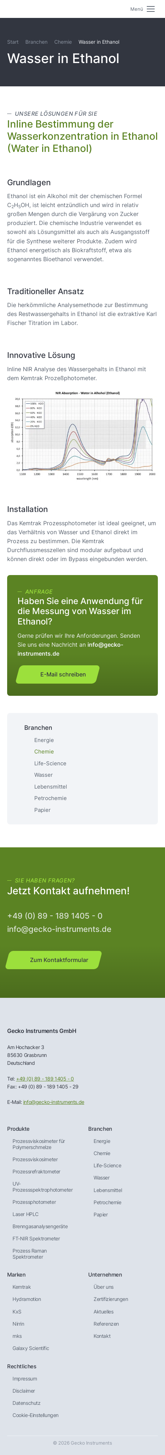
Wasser (43, 774)
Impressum (24, 1379)
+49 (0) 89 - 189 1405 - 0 (54, 915)
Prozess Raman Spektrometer (29, 1254)
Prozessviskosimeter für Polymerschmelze (38, 1144)
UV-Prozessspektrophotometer (42, 1187)
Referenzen (106, 1324)
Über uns (104, 1287)
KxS (16, 1312)
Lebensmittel (50, 786)
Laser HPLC (25, 1214)
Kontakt (102, 1336)
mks (17, 1336)
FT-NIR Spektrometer (36, 1238)
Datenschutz (26, 1403)
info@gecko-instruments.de (59, 929)
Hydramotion (26, 1299)
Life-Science (50, 763)
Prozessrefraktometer (36, 1171)
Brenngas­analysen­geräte (40, 1226)
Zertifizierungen (111, 1299)
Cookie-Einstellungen (35, 1415)
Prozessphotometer (34, 1202)
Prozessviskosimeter (35, 1159)
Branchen (36, 42)
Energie (44, 740)
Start (13, 42)
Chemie (63, 42)
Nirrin (18, 1324)
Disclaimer (23, 1391)
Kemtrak (21, 1287)
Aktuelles (103, 1312)
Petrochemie (50, 798)
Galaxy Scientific (30, 1348)
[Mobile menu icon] (142, 9)
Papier (42, 810)
